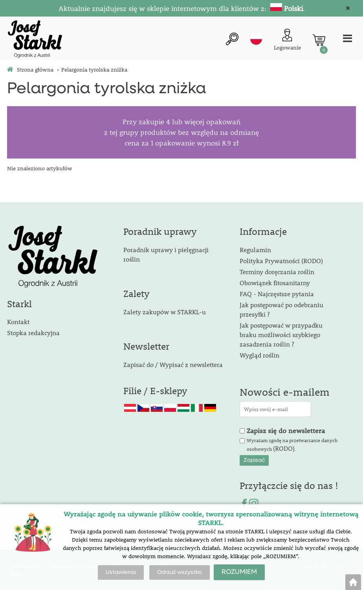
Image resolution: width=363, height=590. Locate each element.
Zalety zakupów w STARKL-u (164, 312)
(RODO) (284, 448)
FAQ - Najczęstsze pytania (277, 293)
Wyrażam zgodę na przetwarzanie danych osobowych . (292, 444)
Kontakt (18, 321)
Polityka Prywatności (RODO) (281, 260)
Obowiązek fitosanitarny (275, 282)
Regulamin (255, 249)
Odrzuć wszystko (179, 572)
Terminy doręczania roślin (277, 271)
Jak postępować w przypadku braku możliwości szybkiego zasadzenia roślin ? (281, 334)
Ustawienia (121, 572)
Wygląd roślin (259, 355)
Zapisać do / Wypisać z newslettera (173, 364)
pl (256, 39)
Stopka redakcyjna (33, 332)
